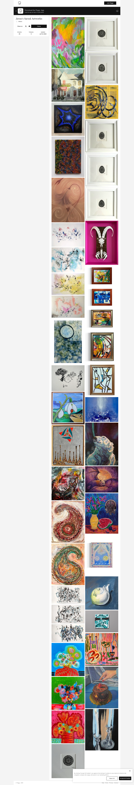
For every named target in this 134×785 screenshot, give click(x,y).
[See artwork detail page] (68, 42)
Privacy (111, 783)
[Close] (130, 771)
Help (103, 783)
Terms (106, 783)
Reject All (112, 778)
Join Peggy (110, 3)
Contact (116, 783)
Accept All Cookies (125, 778)
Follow (39, 26)
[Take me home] (19, 3)
